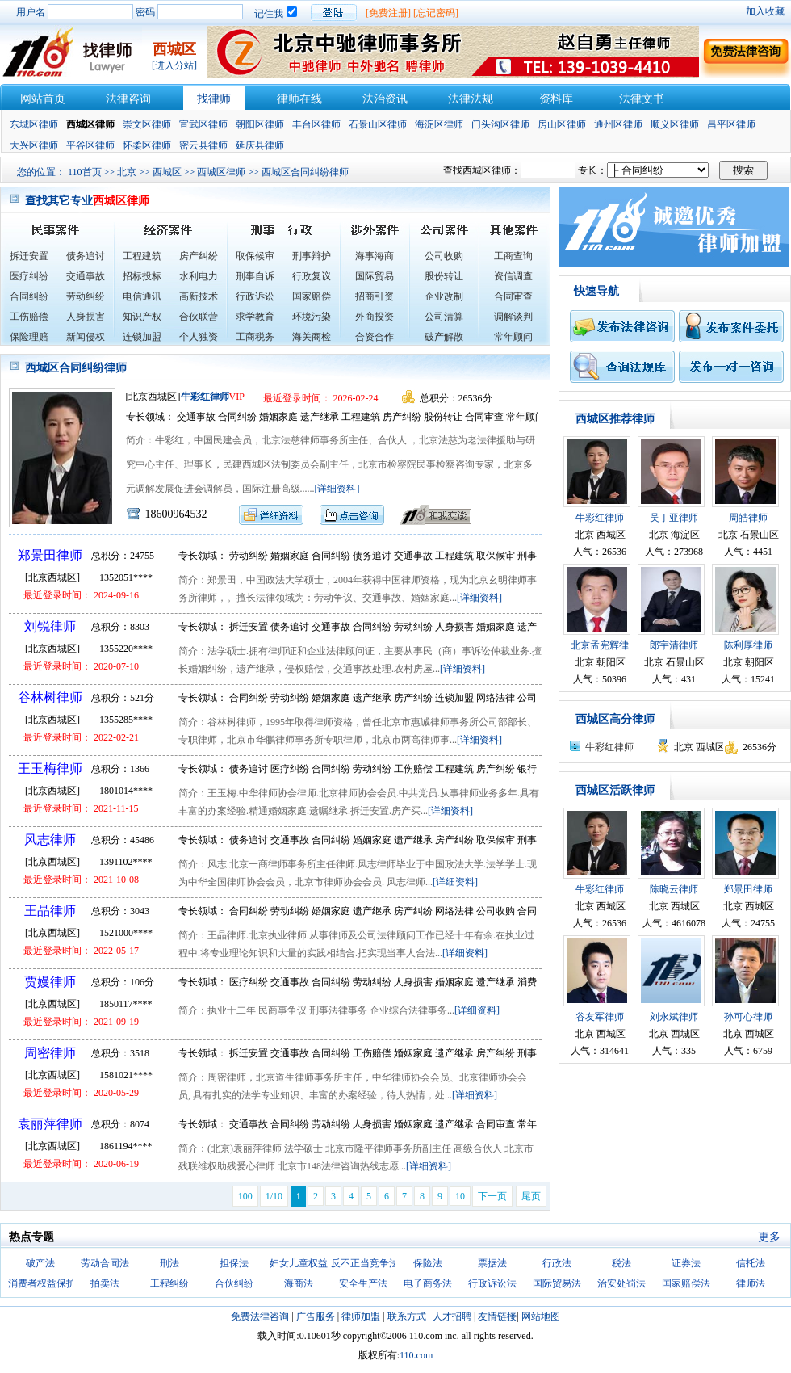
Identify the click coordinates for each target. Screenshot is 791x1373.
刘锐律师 (50, 626)
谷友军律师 (599, 1016)
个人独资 (198, 336)
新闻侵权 (85, 336)
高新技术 (198, 296)
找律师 (214, 99)
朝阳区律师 (260, 124)
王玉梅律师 (50, 768)
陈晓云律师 (674, 889)
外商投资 (374, 316)
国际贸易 (374, 276)
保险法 (427, 1263)
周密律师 (50, 1053)
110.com (416, 1355)
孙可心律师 (748, 1016)
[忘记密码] (435, 13)
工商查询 (513, 256)
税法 (621, 1263)
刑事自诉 (255, 276)
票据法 (492, 1263)
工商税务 (255, 336)
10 (460, 1196)
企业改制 (444, 296)
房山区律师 (562, 124)
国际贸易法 (557, 1283)
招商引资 (374, 296)
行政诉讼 (255, 296)
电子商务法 (428, 1283)
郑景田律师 (50, 555)
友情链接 (497, 1316)
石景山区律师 (378, 124)
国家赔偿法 (686, 1283)
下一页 (492, 1196)
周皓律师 (748, 517)
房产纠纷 (198, 256)
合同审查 (513, 296)
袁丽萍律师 (50, 1124)
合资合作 (374, 336)
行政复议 (311, 276)
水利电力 (198, 276)
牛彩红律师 (205, 396)
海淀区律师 (439, 124)
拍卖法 (104, 1283)
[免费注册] (388, 13)
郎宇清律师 (674, 645)
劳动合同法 (105, 1263)
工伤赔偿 (29, 316)
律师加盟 (360, 1316)
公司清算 (444, 316)
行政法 (556, 1263)
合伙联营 (198, 316)
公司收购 (444, 256)
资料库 (556, 99)
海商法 (298, 1283)
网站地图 (540, 1316)
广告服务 (315, 1316)
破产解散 (444, 336)
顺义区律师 (675, 124)
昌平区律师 (731, 124)
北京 (126, 172)
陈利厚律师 (748, 645)
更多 (769, 1237)
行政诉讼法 (492, 1283)
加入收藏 (765, 11)
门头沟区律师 (500, 124)
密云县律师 (203, 145)
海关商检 (311, 336)
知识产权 (142, 316)
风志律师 (50, 839)
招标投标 (142, 276)
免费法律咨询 (260, 1316)
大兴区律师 (34, 145)
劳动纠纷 (85, 296)
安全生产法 (363, 1283)
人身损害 (85, 316)
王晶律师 (50, 910)
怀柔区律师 (147, 145)
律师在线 (299, 99)
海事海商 (374, 256)
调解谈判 (513, 316)
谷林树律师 (50, 697)
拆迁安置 (29, 256)
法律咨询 (128, 99)
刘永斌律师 (674, 1016)
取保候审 (255, 256)
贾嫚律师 (50, 982)
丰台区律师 (316, 124)
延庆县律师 (260, 145)
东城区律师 (34, 124)
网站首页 (42, 99)
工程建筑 (142, 256)
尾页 (531, 1196)
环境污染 (311, 316)
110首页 (85, 172)
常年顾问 (513, 336)
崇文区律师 (147, 124)
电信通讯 (142, 296)
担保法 (234, 1263)
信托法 (750, 1263)
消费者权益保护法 (47, 1283)
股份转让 (444, 276)
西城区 (167, 172)
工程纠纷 (169, 1283)
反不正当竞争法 (365, 1263)
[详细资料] (337, 488)
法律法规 (470, 99)
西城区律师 (221, 172)
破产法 (40, 1263)
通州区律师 (618, 124)
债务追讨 (85, 256)
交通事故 (85, 276)
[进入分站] (174, 65)
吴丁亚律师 (674, 517)
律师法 (750, 1283)
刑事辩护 (311, 256)
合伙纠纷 (234, 1283)
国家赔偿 (311, 296)
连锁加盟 (142, 336)
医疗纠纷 (29, 276)
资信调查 (513, 276)
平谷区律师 (90, 145)
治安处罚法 (621, 1283)
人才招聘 (452, 1316)
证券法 (686, 1263)
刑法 (169, 1263)
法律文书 (641, 99)
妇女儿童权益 (299, 1263)
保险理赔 (29, 336)
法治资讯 (385, 99)
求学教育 (255, 316)
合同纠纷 (29, 296)
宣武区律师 (203, 124)
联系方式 (406, 1316)
